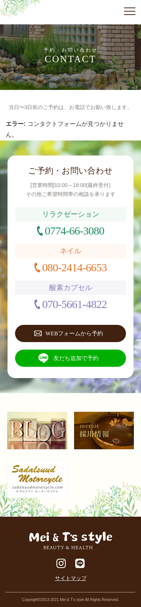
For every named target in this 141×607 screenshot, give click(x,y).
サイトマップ (70, 578)
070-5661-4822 (74, 304)
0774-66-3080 (74, 230)
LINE (80, 563)
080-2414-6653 (74, 267)
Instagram (61, 563)
